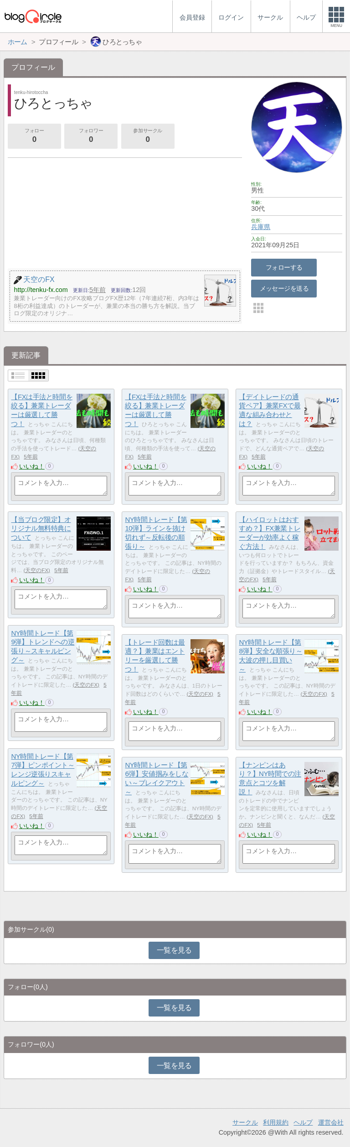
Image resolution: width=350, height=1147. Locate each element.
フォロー (34, 136)
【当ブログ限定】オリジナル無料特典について (41, 528)
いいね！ (32, 466)
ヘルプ (303, 1122)
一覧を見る (174, 950)
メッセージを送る (284, 288)
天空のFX (36, 570)
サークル (245, 1122)
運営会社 (331, 1122)
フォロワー (91, 136)
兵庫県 (260, 226)
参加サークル (148, 136)
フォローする (284, 267)
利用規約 (275, 1122)
